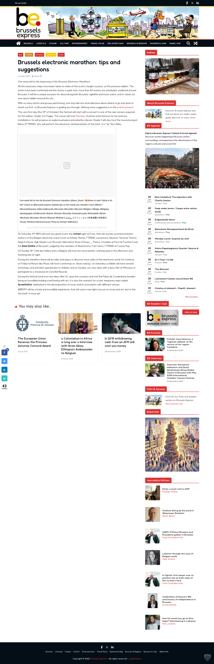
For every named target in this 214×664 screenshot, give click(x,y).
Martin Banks (168, 516)
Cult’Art (64, 43)
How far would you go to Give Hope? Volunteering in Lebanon (179, 619)
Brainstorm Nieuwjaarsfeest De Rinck (174, 229)
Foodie (53, 43)
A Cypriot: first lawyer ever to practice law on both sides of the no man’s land (177, 578)
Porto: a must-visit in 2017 (176, 489)
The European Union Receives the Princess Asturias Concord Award (34, 342)
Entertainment (79, 43)
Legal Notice (135, 658)
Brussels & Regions (137, 43)
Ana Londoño (169, 623)
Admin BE (38, 76)
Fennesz (80, 116)
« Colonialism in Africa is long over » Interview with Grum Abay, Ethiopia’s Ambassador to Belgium (77, 346)
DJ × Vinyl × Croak (164, 259)
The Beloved (162, 269)
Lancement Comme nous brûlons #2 (174, 278)
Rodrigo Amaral (169, 491)
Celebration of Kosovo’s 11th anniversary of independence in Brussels (179, 599)
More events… (192, 296)
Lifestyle (41, 43)
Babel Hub (175, 43)
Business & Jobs (158, 43)
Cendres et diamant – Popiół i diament (175, 288)
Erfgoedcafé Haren (165, 219)
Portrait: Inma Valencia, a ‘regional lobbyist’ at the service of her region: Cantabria (180, 343)
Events (29, 55)
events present (125, 107)
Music (61, 55)
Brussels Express (98, 658)
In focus (39, 55)
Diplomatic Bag (115, 43)
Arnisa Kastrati (169, 604)
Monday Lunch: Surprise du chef (172, 238)
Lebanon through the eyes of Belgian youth (177, 555)
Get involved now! (174, 403)
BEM (20, 55)
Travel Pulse (97, 43)
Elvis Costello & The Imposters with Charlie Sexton (173, 199)
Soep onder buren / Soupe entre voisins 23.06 (176, 210)
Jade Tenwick (168, 559)
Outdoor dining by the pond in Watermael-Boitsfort (178, 512)
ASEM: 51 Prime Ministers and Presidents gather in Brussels (177, 533)
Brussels (28, 43)
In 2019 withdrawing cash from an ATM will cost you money (120, 342)
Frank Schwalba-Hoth (172, 537)
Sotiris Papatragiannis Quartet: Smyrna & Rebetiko (176, 250)
